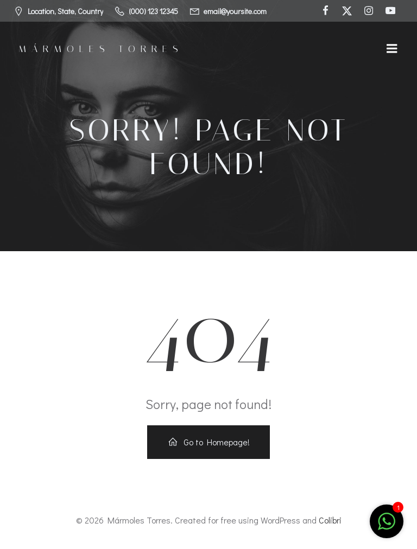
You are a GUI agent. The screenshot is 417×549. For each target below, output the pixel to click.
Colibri (330, 520)
